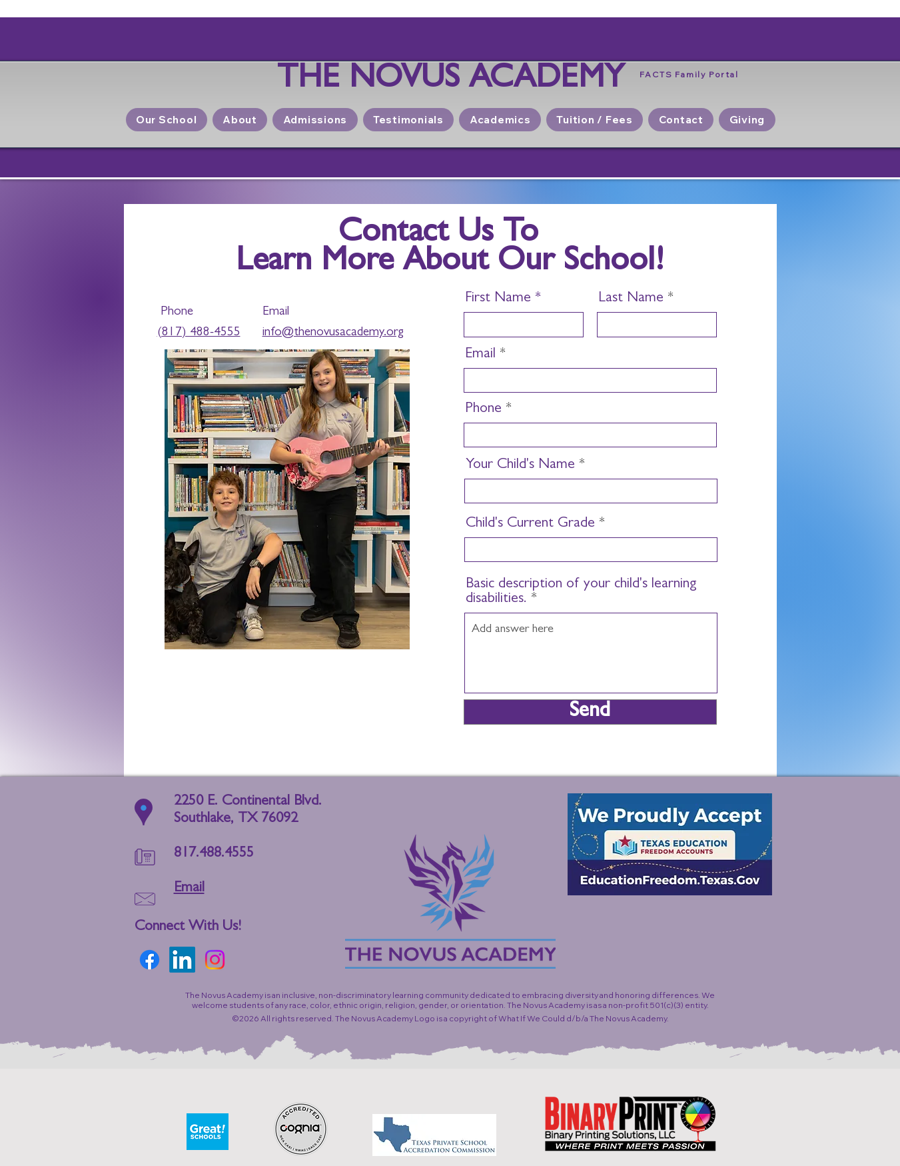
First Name (498, 298)
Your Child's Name (520, 465)
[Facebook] (150, 960)
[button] (314, 119)
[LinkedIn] (182, 960)
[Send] (590, 712)
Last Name (631, 298)
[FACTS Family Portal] (689, 74)
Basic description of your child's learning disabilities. (581, 592)
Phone (483, 409)
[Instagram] (215, 960)
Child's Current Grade (530, 524)
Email (480, 354)
